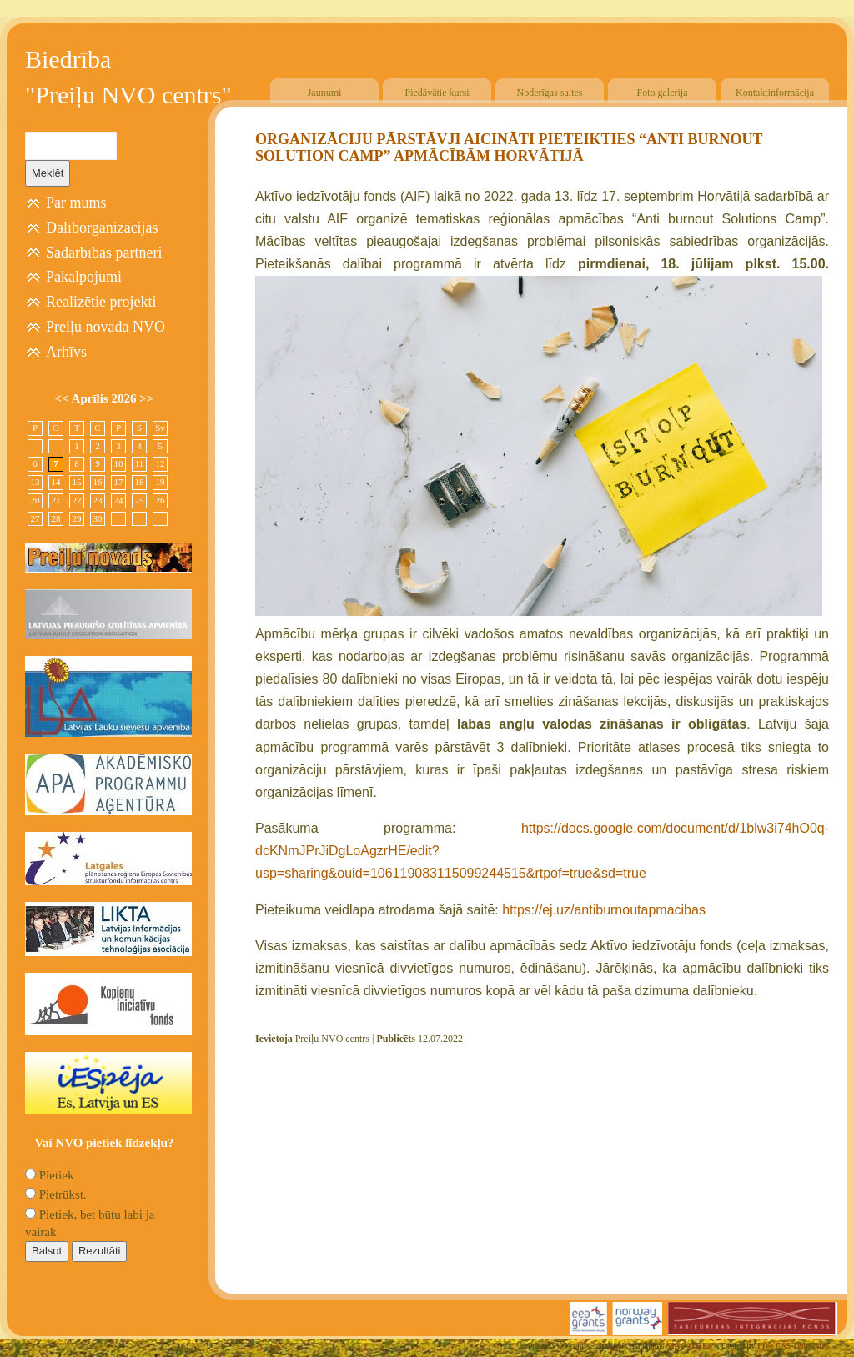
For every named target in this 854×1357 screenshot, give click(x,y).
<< (63, 398)
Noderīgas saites (550, 92)
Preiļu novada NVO (105, 326)
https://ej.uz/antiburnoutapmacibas (604, 910)
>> (146, 398)
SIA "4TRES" (691, 1345)
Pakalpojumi (84, 276)
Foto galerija (662, 92)
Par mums (76, 202)
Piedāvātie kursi (437, 92)
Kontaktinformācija (775, 92)
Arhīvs (66, 351)
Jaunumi (325, 92)
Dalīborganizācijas (102, 227)
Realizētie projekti (101, 301)
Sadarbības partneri (104, 252)
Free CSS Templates (793, 1345)
